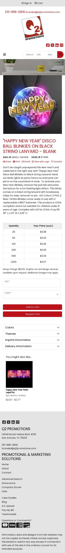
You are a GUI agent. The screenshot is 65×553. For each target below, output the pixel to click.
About (5, 468)
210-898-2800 (15, 12)
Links (4, 491)
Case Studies (9, 497)
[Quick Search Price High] (51, 54)
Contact (6, 472)
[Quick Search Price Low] (41, 54)
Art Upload (8, 506)
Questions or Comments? (16, 520)
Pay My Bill (8, 510)
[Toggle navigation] (4, 54)
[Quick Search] (29, 54)
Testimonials (9, 514)
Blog (4, 502)
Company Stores (11, 487)
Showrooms (8, 483)
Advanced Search (12, 479)
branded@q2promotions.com (43, 12)
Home (5, 464)
